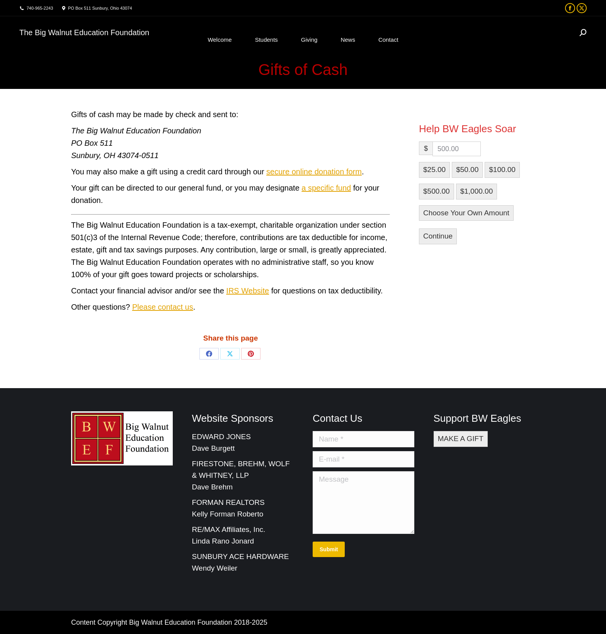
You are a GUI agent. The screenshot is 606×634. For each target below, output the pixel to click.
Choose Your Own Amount (466, 213)
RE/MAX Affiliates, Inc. (229, 529)
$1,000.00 (476, 191)
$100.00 (502, 169)
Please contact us (162, 307)
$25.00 (434, 169)
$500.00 (436, 191)
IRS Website (247, 290)
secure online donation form (314, 171)
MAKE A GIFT (460, 439)
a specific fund (326, 188)
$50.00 (467, 169)
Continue (438, 236)
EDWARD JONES (222, 437)
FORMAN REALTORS (228, 502)
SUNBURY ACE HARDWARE (240, 556)
